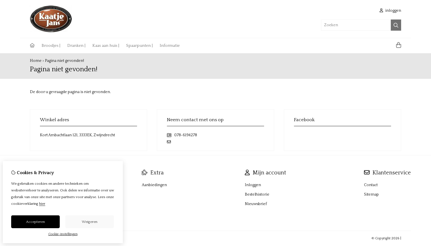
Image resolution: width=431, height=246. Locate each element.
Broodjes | (51, 45)
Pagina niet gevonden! (64, 61)
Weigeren (89, 222)
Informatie (170, 45)
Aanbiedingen (154, 185)
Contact (371, 185)
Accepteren (35, 222)
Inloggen (253, 185)
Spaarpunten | (139, 45)
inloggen (390, 10)
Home (36, 61)
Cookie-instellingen (63, 234)
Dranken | (76, 45)
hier (42, 204)
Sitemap (371, 194)
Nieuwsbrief (256, 204)
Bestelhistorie (257, 194)
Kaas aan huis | (105, 45)
